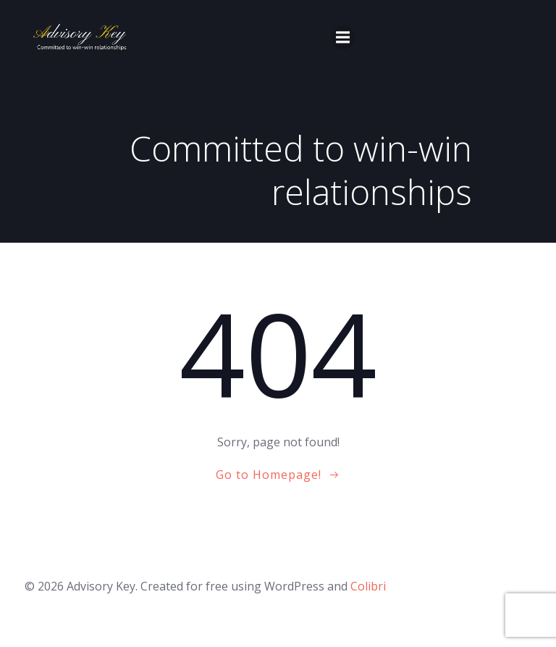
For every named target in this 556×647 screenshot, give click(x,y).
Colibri (368, 586)
